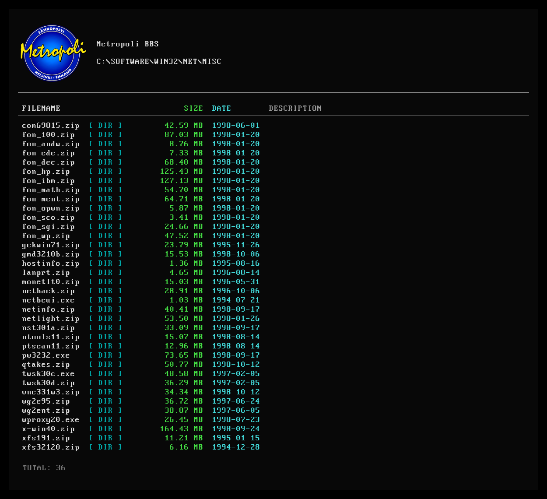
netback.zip (48, 291)
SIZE (193, 108)
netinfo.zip (48, 309)
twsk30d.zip (48, 383)
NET (190, 61)
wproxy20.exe (51, 419)
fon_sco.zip (48, 217)
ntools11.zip (51, 337)
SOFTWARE (130, 61)
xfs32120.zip (51, 447)
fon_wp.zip (46, 236)
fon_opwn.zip (51, 208)
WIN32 (166, 61)
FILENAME (41, 108)
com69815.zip (51, 125)
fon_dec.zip (48, 162)
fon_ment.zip (51, 199)
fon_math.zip (51, 190)
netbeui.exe (48, 300)
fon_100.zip (48, 134)
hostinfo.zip (51, 263)
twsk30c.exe (48, 373)
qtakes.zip (46, 364)
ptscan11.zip (51, 346)
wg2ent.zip (46, 410)
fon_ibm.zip (48, 180)
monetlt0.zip (51, 282)
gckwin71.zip (51, 245)
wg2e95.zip (46, 401)
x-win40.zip (48, 429)
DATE (221, 108)
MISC (212, 61)
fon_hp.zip (46, 171)
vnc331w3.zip (51, 392)
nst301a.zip (48, 327)
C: (101, 61)
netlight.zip (51, 318)
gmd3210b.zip (51, 254)
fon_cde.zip (48, 153)
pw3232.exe (46, 355)
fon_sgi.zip (48, 226)
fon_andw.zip (51, 144)
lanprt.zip (46, 272)
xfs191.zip (46, 438)
